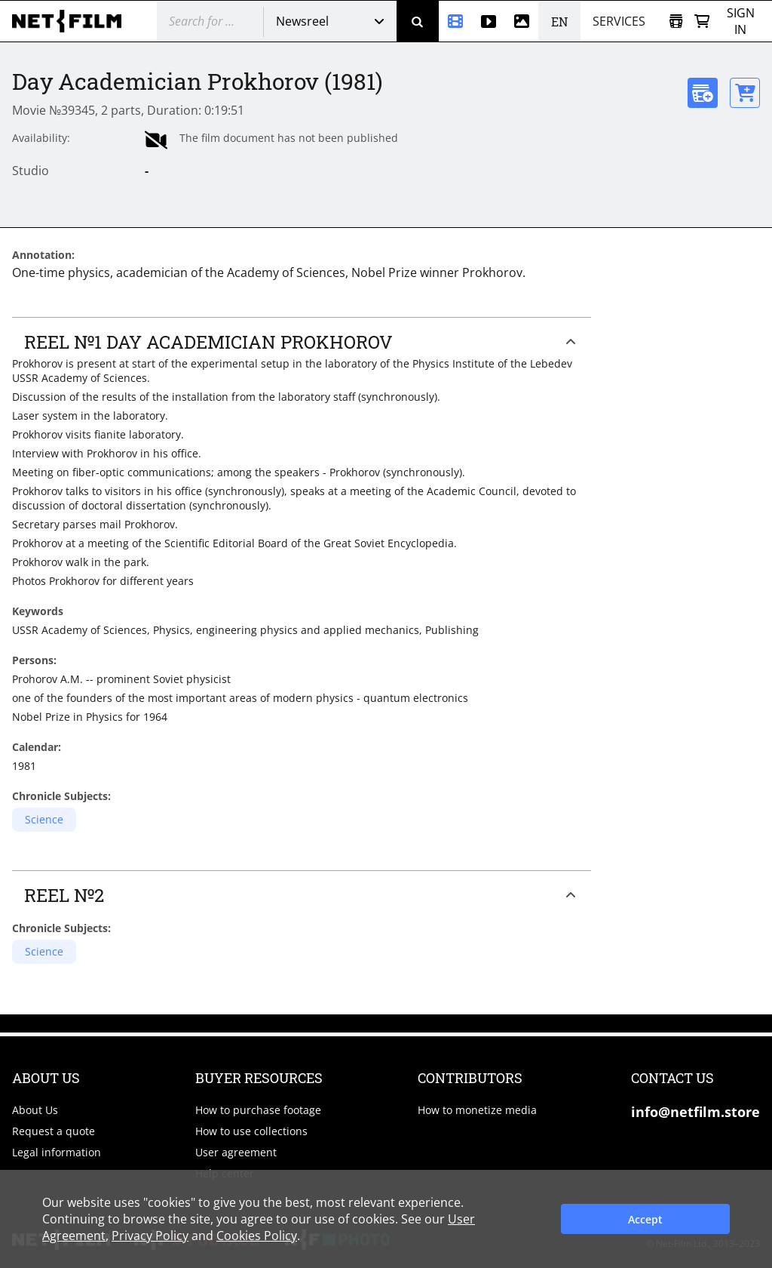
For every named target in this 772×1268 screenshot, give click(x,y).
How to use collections (251, 1131)
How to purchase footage (258, 1110)
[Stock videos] (488, 21)
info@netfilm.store (695, 1112)
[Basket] (701, 21)
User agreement (236, 1152)
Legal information (56, 1152)
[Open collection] (675, 21)
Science (44, 819)
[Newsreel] (455, 21)
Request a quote (53, 1131)
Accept (645, 1219)
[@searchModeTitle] (204, 21)
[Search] (418, 21)
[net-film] (72, 21)
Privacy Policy (150, 1235)
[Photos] (521, 21)
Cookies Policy (256, 1235)
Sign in (741, 21)
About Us (35, 1110)
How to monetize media (477, 1110)
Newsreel (302, 21)
